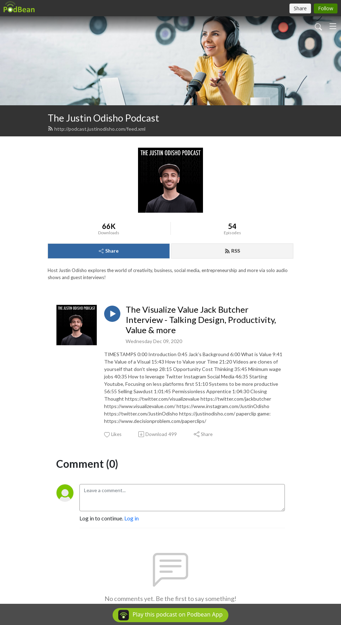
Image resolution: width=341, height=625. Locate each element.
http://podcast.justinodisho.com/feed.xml (96, 129)
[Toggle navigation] (333, 26)
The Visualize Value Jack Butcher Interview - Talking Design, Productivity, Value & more (201, 320)
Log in (131, 518)
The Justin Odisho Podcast (103, 118)
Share (109, 251)
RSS (232, 251)
